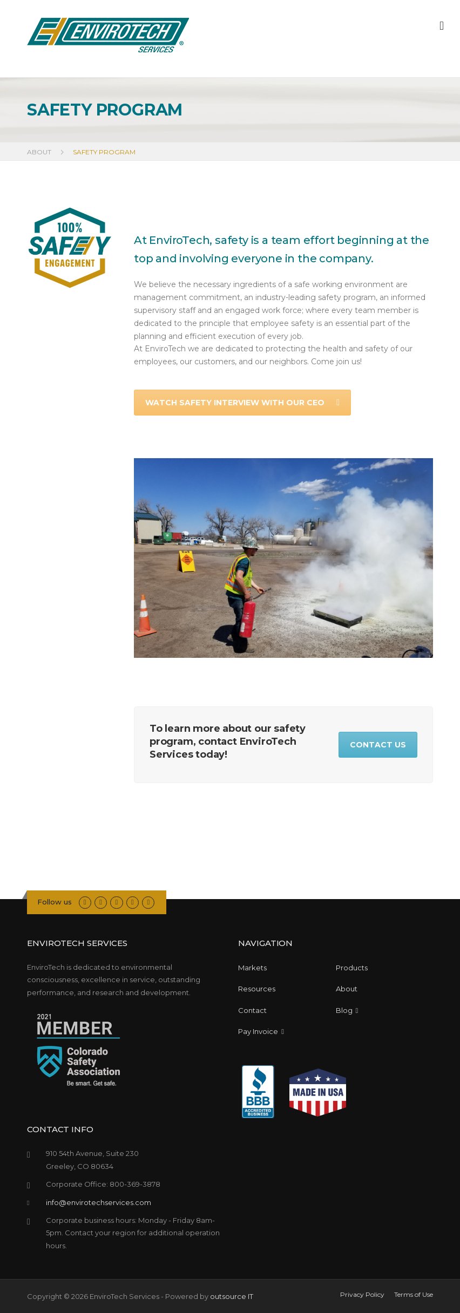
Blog (347, 1010)
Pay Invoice (261, 1031)
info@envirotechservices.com (98, 1202)
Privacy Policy (362, 1294)
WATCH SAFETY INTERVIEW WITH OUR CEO (242, 402)
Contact (252, 1010)
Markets (252, 967)
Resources (256, 988)
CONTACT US (378, 745)
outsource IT (231, 1296)
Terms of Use (413, 1294)
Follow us (54, 901)
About (346, 988)
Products (352, 967)
